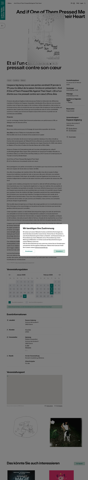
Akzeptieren (59, 251)
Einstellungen (29, 251)
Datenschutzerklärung (41, 247)
